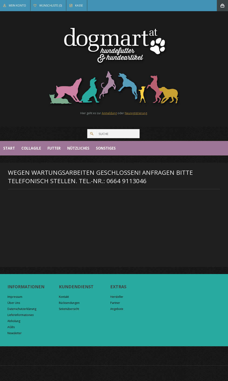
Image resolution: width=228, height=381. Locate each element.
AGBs (11, 327)
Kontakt (64, 297)
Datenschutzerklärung (21, 309)
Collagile (31, 148)
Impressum (14, 297)
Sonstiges (106, 148)
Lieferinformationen (20, 315)
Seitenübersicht (69, 309)
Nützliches (78, 148)
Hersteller (116, 297)
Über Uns (13, 303)
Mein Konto (17, 5)
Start (9, 148)
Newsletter (14, 333)
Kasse (79, 5)
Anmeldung (109, 113)
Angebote (116, 309)
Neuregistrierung (136, 113)
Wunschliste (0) (50, 5)
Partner (115, 303)
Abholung (13, 321)
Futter (54, 148)
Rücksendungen (69, 303)
